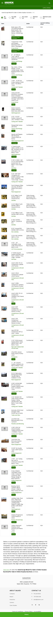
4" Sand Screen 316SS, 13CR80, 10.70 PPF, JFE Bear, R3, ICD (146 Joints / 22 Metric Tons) (17, 149)
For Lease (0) (25, 17)
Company (12, 593)
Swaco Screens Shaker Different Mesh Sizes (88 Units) (17, 109)
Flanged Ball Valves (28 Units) (16, 126)
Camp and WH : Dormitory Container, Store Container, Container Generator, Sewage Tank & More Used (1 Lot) (17, 96)
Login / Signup (46, 7)
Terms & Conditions (17, 611)
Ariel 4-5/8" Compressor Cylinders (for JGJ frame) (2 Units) (16, 309)
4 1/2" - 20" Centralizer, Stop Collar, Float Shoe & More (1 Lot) (16, 245)
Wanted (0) (35, 17)
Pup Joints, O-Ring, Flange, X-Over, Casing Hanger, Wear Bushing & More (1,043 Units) (17, 70)
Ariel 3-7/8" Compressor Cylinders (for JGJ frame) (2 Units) (16, 321)
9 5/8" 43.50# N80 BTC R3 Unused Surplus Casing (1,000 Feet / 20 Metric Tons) (17, 386)
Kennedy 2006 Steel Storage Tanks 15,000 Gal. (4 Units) (17, 412)
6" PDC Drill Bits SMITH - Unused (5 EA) (16, 221)
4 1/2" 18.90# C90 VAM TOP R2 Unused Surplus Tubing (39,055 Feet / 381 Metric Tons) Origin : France (17, 401)
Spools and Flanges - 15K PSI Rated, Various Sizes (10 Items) (17, 137)
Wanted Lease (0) (47, 17)
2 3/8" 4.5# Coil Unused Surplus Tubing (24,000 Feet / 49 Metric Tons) (17, 430)
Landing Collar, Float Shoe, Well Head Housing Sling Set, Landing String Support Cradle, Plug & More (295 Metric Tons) (17, 503)
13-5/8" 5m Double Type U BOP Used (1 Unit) (17, 450)
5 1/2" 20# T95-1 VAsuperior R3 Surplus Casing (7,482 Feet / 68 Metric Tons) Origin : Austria (17, 176)
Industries (12, 599)
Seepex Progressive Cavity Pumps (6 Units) (17, 516)
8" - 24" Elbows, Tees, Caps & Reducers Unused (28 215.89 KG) (17, 57)
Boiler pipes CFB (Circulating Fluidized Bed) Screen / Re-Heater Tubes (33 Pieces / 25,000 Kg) (17, 30)
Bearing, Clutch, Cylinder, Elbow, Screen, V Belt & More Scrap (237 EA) (17, 488)
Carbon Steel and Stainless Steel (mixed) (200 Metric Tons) (17, 528)
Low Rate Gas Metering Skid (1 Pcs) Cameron (17, 420)
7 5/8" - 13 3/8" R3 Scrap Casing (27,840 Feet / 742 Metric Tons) (17, 83)
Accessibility (37, 611)
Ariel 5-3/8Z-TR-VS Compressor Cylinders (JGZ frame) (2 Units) (17, 296)
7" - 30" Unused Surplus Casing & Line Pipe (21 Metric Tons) (17, 364)
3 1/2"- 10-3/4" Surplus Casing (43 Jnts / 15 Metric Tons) (17, 118)
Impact (11, 596)
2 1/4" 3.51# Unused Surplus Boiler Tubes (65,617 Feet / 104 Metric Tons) (17, 343)
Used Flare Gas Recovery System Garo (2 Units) (16, 441)
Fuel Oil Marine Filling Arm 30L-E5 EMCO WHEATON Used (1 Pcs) (17, 188)
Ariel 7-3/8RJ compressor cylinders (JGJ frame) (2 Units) (17, 285)
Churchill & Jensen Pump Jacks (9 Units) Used (17, 354)
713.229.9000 (37, 593)
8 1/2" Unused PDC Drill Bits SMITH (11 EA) (17, 229)
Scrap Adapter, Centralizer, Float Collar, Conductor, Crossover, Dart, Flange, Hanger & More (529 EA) (16, 474)
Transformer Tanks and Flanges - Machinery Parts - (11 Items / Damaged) (17, 44)
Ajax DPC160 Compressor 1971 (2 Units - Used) (16, 332)
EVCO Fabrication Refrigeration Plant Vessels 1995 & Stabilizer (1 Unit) (16, 375)
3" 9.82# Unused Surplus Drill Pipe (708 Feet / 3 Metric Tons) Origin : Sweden (17, 255)
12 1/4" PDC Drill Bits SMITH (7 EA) (16, 236)
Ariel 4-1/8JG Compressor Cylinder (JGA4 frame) (17, 275)
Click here (6, 569)
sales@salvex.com (38, 599)
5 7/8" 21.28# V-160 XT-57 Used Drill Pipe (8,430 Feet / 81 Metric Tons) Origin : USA (17, 163)
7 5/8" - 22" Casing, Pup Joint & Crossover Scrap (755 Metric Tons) (17, 461)
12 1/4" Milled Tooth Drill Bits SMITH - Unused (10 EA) (16, 206)
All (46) (5, 17)
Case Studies (13, 605)
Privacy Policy (28, 611)
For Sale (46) (14, 17)
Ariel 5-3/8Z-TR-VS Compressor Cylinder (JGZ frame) (17, 264)
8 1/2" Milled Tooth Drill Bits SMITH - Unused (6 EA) (16, 197)
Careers (12, 602)
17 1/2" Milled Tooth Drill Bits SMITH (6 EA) (17, 213)
